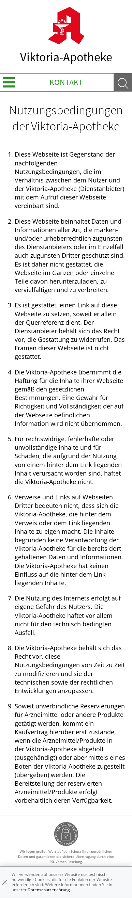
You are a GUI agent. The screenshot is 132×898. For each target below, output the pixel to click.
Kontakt (66, 82)
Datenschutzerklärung (49, 890)
